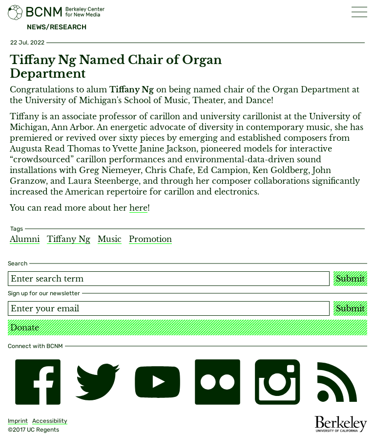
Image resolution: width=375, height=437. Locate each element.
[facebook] (38, 382)
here (138, 208)
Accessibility (49, 420)
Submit (350, 279)
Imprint (18, 420)
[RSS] (337, 382)
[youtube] (157, 382)
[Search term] (169, 278)
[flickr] (218, 382)
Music (110, 239)
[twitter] (98, 382)
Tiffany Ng (68, 239)
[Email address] (169, 308)
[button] (359, 12)
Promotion (150, 239)
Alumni (25, 239)
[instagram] (278, 382)
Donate (24, 327)
